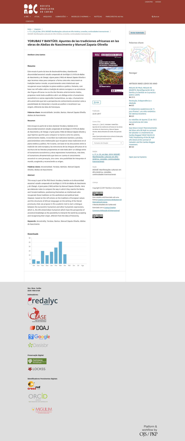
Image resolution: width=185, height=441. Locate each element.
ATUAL (37, 16)
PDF (97, 102)
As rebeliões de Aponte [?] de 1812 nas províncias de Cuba (143, 121)
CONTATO (30, 21)
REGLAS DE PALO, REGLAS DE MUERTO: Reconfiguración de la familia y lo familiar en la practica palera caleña (142, 91)
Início (29, 29)
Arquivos (37, 29)
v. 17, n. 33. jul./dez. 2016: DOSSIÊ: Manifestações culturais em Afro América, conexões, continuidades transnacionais (68, 31)
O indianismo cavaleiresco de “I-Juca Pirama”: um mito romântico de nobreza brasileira (142, 111)
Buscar (155, 16)
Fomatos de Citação (101, 143)
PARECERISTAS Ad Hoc (114, 16)
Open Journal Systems (138, 157)
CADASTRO (149, 2)
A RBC (26, 16)
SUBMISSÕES (60, 16)
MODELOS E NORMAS (80, 16)
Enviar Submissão (137, 33)
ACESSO (158, 2)
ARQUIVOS (47, 16)
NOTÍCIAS (98, 16)
